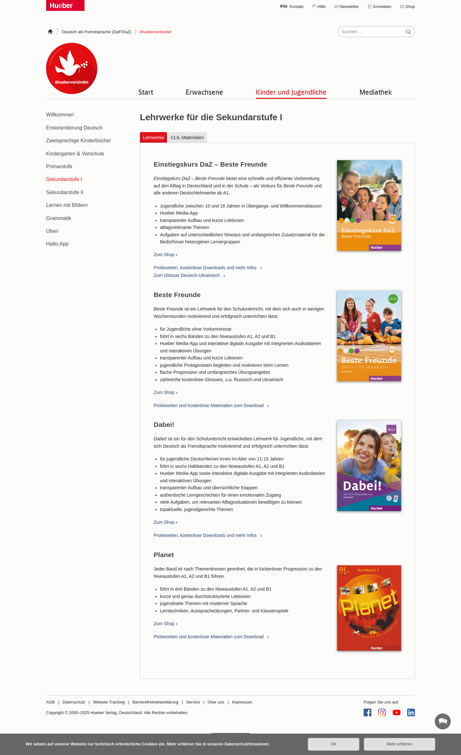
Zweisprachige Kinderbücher (78, 140)
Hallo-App (57, 244)
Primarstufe (59, 166)
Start (145, 92)
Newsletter (349, 6)
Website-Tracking (109, 702)
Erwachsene (204, 92)
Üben (52, 231)
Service (193, 702)
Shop (410, 6)
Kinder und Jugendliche (291, 92)
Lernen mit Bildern (67, 205)
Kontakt (296, 6)
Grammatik (58, 218)
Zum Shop (164, 254)
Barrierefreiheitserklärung (156, 702)
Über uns (216, 702)
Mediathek (376, 92)
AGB (50, 702)
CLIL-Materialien (187, 137)
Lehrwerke (153, 137)
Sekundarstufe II (65, 192)
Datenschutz (73, 702)
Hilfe (321, 6)
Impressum (242, 702)
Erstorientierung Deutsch (74, 127)
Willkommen (60, 114)
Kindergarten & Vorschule (75, 153)
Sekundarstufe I (64, 179)
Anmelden (382, 6)
